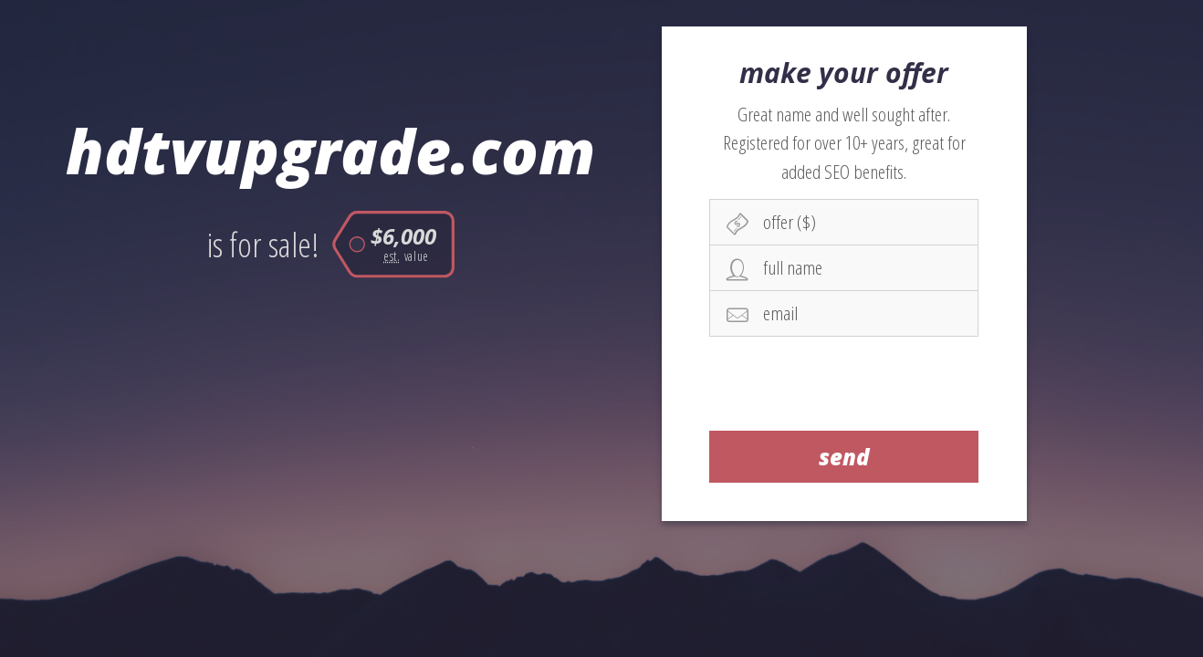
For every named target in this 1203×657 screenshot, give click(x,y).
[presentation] (844, 383)
